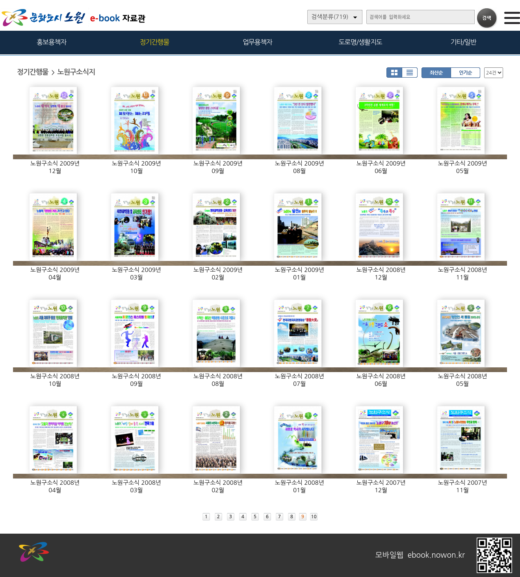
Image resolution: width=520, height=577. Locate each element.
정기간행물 (154, 42)
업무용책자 (257, 42)
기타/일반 (463, 42)
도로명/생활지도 (360, 42)
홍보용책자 (51, 42)
